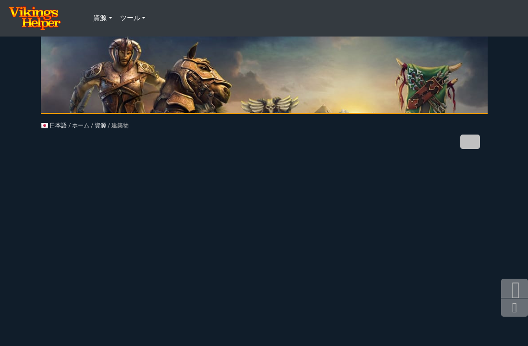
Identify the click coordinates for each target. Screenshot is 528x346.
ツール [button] (130, 18)
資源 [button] (100, 18)
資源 (100, 125)
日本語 (54, 125)
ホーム (80, 125)
